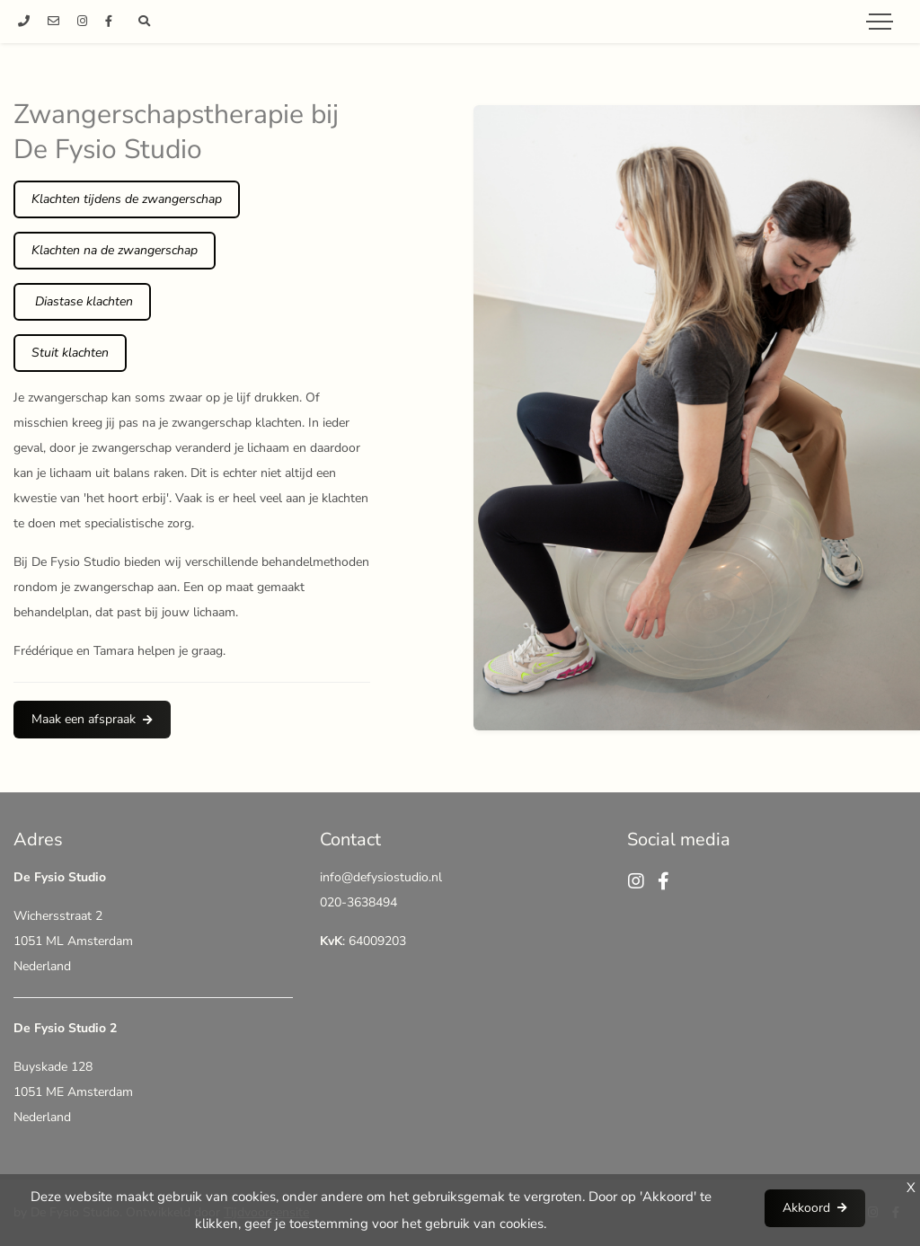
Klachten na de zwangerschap (114, 250)
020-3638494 (358, 902)
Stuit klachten (70, 352)
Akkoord (806, 1207)
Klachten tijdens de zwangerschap (126, 199)
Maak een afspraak (83, 719)
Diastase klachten (82, 301)
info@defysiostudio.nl (381, 877)
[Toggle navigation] (879, 21)
